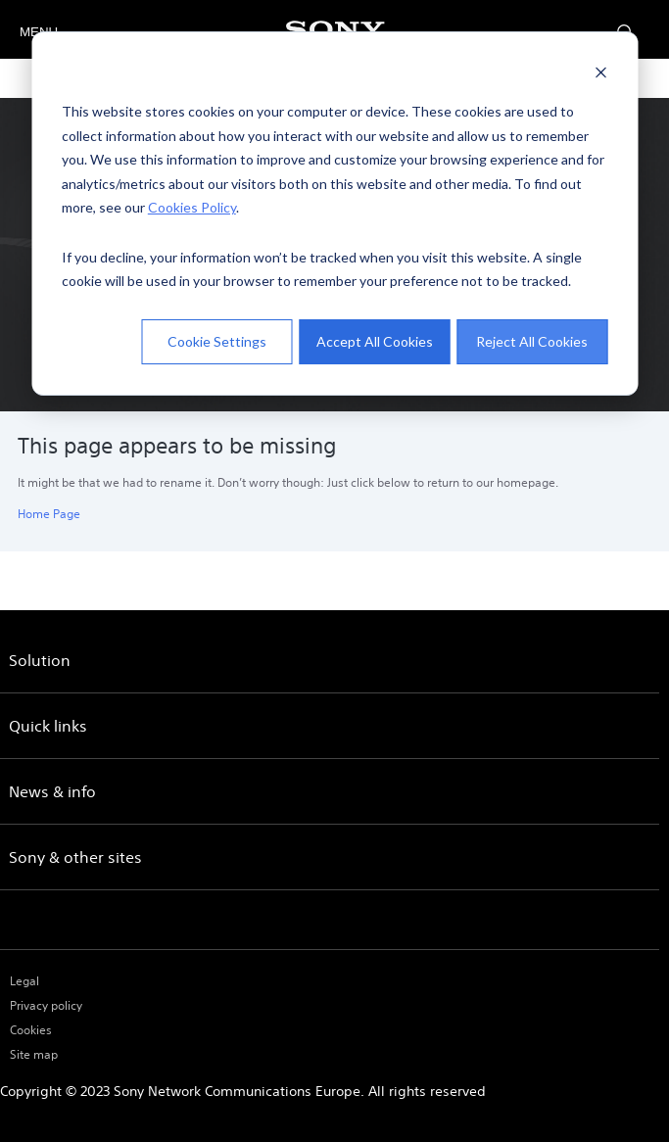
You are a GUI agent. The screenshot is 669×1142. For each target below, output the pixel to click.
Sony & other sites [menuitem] (75, 857)
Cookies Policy (192, 207)
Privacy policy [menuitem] (46, 1005)
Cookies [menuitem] (31, 1030)
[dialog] (334, 213)
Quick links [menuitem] (48, 726)
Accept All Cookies (374, 341)
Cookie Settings (216, 341)
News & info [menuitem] (52, 791)
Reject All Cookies (532, 341)
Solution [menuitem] (40, 660)
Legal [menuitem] (24, 981)
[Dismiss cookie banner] (600, 75)
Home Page (49, 513)
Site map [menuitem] (34, 1054)
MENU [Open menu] (36, 31)
